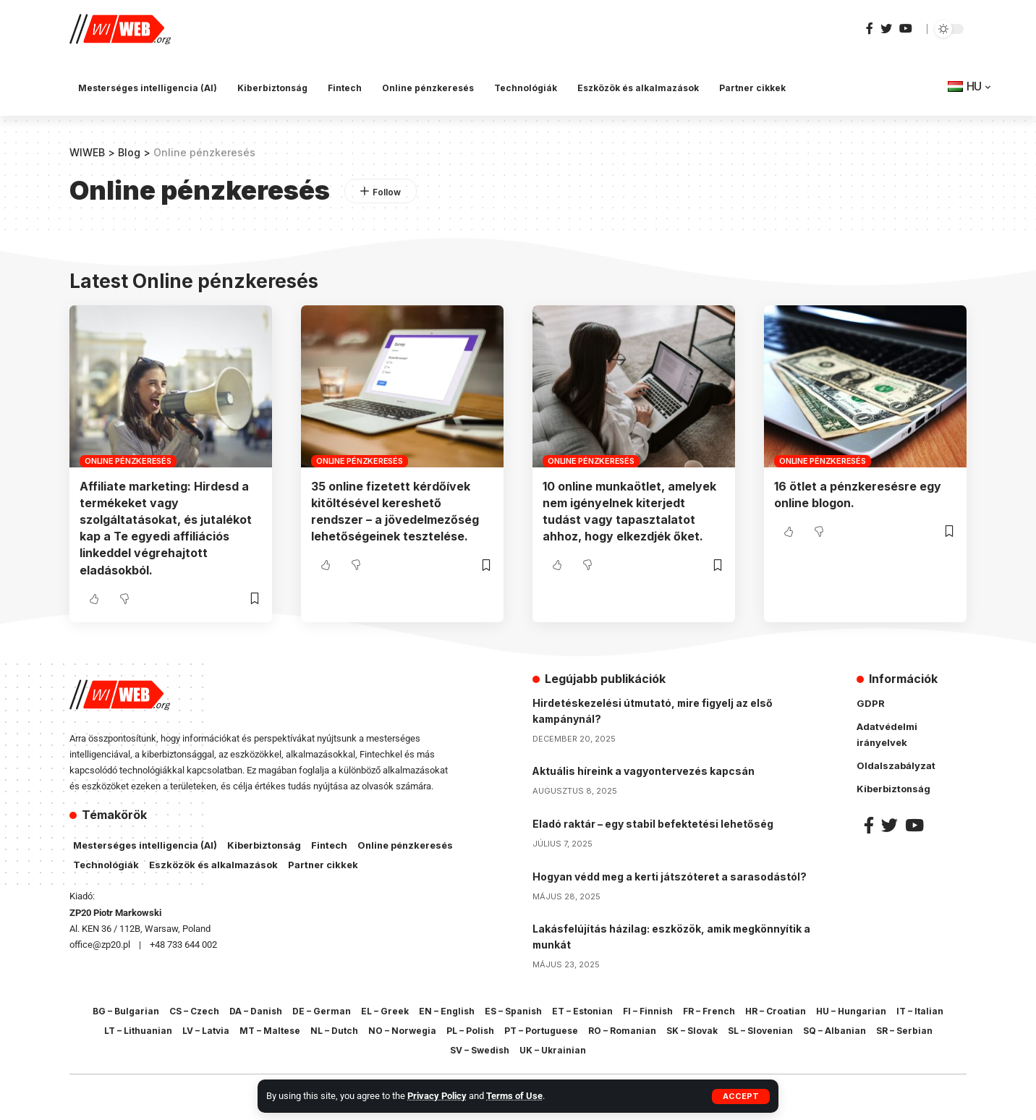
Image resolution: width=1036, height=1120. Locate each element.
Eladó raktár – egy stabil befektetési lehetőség (652, 821)
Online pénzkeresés (128, 460)
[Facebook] (869, 28)
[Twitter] (886, 28)
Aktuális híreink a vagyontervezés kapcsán (643, 769)
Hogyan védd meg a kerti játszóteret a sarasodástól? (670, 873)
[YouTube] (906, 28)
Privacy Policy (437, 1095)
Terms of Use (514, 1095)
